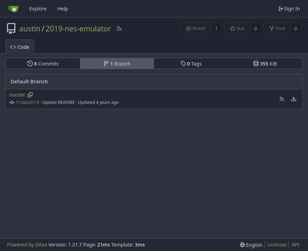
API (295, 244)
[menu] (293, 99)
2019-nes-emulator (78, 28)
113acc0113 (27, 102)
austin (30, 28)
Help (62, 8)
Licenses (277, 244)
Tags (191, 63)
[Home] (13, 8)
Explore (37, 8)
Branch (117, 63)
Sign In (289, 8)
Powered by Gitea (27, 244)
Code (19, 47)
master (17, 94)
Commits (43, 63)
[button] (282, 99)
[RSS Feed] (119, 28)
